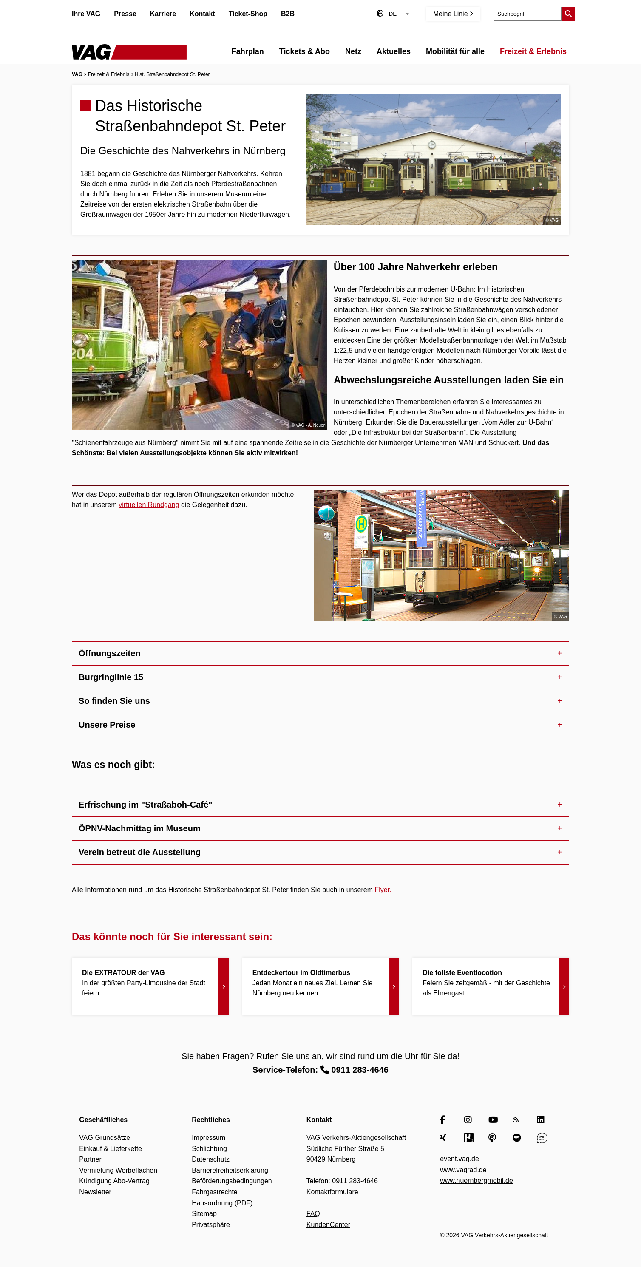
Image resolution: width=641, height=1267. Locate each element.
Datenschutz (211, 1159)
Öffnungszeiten (110, 653)
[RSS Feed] (518, 1119)
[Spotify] (518, 1137)
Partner (90, 1159)
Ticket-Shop (248, 13)
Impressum (208, 1137)
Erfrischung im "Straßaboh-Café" (146, 804)
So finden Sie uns (114, 701)
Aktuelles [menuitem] (394, 51)
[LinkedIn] (542, 1119)
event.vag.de (459, 1158)
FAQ (313, 1213)
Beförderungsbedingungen (232, 1181)
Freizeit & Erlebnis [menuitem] (533, 51)
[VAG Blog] (542, 1137)
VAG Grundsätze (104, 1137)
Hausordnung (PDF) (222, 1203)
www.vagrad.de (463, 1169)
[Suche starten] (568, 14)
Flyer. (382, 889)
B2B (288, 13)
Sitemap (204, 1213)
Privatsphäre (211, 1224)
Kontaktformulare (332, 1192)
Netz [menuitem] (353, 51)
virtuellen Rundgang (149, 504)
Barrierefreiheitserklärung (230, 1170)
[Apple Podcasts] (493, 1137)
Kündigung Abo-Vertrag (114, 1181)
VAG (78, 74)
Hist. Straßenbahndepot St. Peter (172, 74)
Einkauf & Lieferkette (110, 1148)
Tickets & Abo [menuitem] (304, 51)
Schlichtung (209, 1148)
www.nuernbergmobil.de (476, 1180)
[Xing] (445, 1137)
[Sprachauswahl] (399, 13)
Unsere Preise (107, 724)
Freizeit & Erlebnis (109, 74)
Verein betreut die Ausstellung (140, 852)
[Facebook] (445, 1119)
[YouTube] (493, 1119)
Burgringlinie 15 (111, 677)
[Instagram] (469, 1119)
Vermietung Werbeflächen (118, 1170)
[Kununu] (469, 1137)
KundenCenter (328, 1224)
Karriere (163, 13)
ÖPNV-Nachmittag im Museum (140, 828)
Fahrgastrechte (215, 1192)
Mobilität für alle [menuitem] (455, 51)
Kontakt (202, 13)
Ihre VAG (86, 13)
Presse (125, 13)
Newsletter (95, 1192)
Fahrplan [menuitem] (248, 51)
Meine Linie (453, 13)
